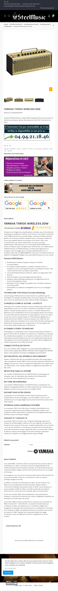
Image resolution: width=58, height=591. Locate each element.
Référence (7, 113)
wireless (24, 149)
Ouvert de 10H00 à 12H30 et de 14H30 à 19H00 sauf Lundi (19, 6)
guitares (46, 149)
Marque (30, 451)
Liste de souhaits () (47, 8)
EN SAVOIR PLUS (10, 568)
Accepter (8, 572)
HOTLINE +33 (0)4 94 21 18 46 (12, 4)
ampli (18, 149)
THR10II (9, 151)
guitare (6, 149)
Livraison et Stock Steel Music (31, 4)
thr (5, 151)
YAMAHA (13, 149)
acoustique (38, 149)
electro (30, 149)
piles (51, 149)
